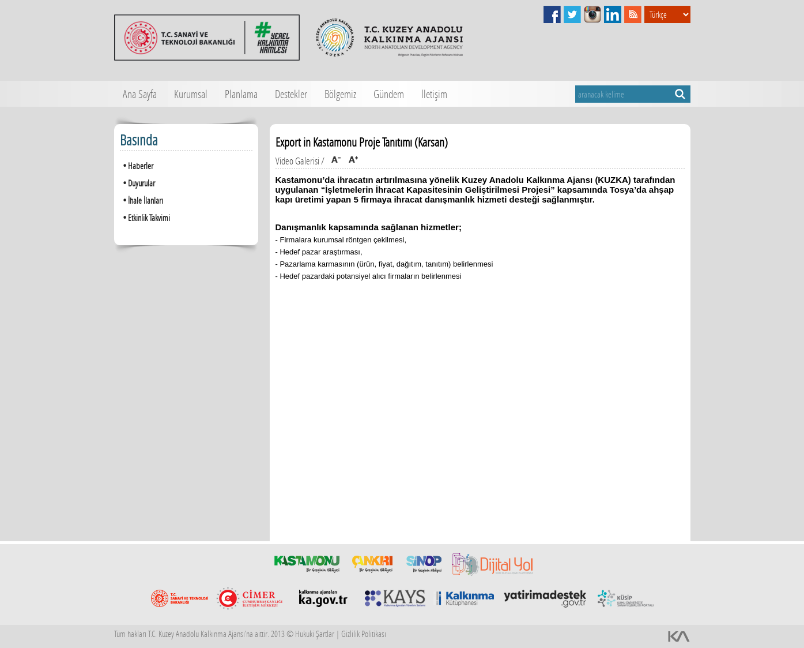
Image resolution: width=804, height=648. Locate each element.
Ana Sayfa (140, 94)
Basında (139, 139)
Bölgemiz (340, 94)
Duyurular (137, 182)
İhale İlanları (141, 200)
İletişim (434, 94)
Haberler (136, 165)
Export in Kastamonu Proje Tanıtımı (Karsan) (361, 142)
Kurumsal (190, 94)
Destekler (291, 94)
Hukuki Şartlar (314, 633)
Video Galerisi (297, 160)
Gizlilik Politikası (363, 633)
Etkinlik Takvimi (145, 217)
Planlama (241, 94)
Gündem (388, 94)
